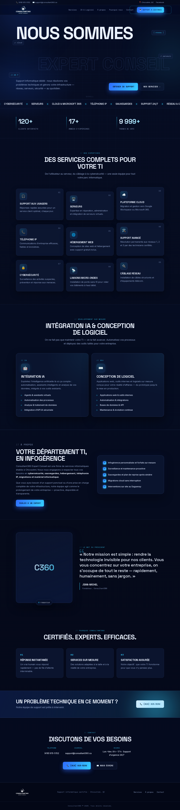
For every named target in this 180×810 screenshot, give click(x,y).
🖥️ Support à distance (150, 10)
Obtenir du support (123, 86)
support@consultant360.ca (78, 753)
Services (72, 10)
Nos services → (152, 86)
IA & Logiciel (87, 10)
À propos (101, 10)
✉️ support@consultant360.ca (44, 2)
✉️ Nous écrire (105, 765)
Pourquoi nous (116, 10)
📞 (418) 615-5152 (23, 2)
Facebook (160, 2)
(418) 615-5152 (51, 753)
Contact (129, 10)
